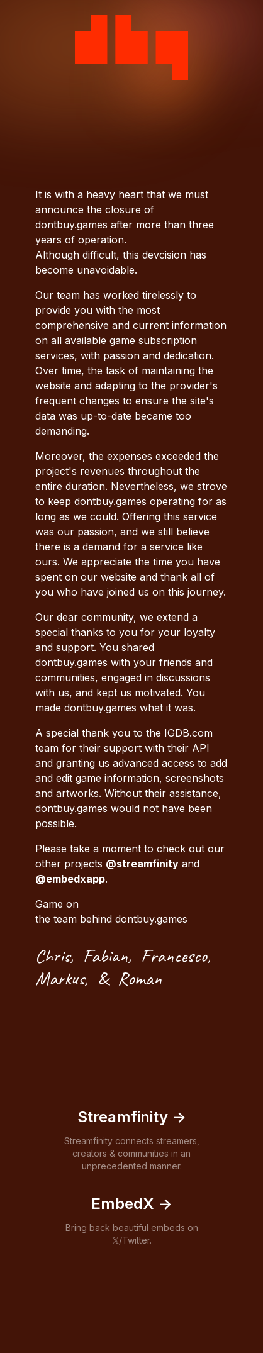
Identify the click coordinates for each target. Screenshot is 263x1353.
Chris (52, 955)
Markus (59, 978)
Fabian (105, 955)
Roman (140, 978)
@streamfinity (142, 863)
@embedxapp (70, 878)
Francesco (174, 955)
